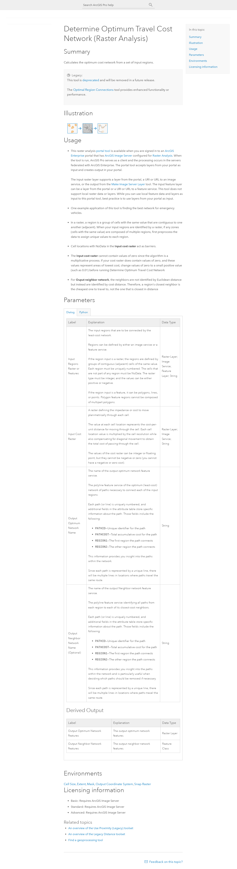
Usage (193, 49)
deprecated (90, 80)
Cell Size (70, 784)
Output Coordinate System (114, 784)
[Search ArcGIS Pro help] (114, 5)
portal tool (103, 151)
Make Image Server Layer (128, 184)
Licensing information (203, 67)
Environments (198, 61)
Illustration (196, 43)
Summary (195, 37)
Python (83, 312)
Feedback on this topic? (166, 862)
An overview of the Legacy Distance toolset (96, 834)
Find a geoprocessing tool (85, 840)
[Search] (151, 5)
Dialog (70, 312)
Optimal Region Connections (93, 90)
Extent (81, 784)
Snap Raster (142, 784)
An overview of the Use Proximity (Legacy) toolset (100, 828)
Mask (90, 784)
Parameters (196, 55)
